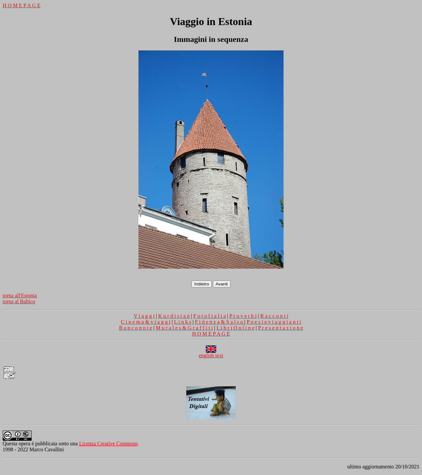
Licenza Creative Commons (108, 443)
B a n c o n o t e (135, 328)
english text (211, 353)
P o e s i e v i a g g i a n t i (274, 322)
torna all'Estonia (20, 295)
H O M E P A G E (22, 5)
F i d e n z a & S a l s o (219, 322)
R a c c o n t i (274, 316)
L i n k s (182, 322)
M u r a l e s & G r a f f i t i (184, 328)
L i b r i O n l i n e (236, 328)
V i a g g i (144, 316)
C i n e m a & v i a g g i (145, 322)
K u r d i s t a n (174, 316)
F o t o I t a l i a (209, 316)
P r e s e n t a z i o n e (280, 328)
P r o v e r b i (243, 316)
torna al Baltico (19, 301)
